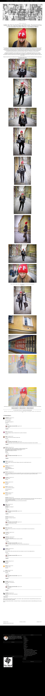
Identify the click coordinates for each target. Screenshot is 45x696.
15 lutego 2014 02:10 (10, 431)
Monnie (6, 431)
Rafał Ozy (6, 461)
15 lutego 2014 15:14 (19, 441)
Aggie (6, 527)
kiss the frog (15, 411)
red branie (33, 411)
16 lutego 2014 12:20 (19, 455)
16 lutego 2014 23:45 (11, 532)
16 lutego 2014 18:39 (11, 497)
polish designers (25, 411)
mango (20, 411)
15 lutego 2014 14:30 (10, 436)
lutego (25, 648)
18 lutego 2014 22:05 (19, 555)
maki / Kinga (7, 477)
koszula (18, 411)
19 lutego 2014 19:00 (11, 581)
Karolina (6, 570)
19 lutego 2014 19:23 (19, 586)
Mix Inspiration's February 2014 (28, 655)
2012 (24, 659)
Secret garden (7, 532)
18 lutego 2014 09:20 (11, 548)
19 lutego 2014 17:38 (10, 570)
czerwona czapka (10, 411)
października (26, 640)
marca (25, 647)
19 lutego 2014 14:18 (10, 565)
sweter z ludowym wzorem (38, 411)
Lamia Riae (6, 548)
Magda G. (6, 436)
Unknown (6, 486)
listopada (25, 639)
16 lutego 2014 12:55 (11, 477)
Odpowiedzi (7, 424)
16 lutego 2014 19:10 (10, 504)
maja (25, 645)
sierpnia (25, 642)
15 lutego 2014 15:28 (10, 461)
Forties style (6, 581)
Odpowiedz (6, 438)
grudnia (25, 638)
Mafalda (6, 504)
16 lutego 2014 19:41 (11, 516)
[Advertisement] (6, 682)
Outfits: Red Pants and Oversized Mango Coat (29, 654)
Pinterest (30, 408)
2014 (24, 637)
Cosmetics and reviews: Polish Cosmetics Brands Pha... (30, 653)
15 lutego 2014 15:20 (11, 447)
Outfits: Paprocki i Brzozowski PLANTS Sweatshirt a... (30, 650)
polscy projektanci (29, 411)
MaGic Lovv (6, 447)
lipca (24, 643)
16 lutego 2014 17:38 (10, 492)
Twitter (22, 408)
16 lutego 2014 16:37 (10, 486)
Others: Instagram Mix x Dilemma (28, 649)
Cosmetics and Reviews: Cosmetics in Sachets (29, 651)
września (25, 641)
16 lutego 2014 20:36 (9, 527)
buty (6, 411)
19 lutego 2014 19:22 (19, 575)
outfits (22, 411)
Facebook (15, 408)
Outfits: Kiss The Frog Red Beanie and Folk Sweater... (30, 652)
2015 (24, 636)
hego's (13, 411)
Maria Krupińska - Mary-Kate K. (11, 441)
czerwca (25, 644)
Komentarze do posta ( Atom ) (10, 623)
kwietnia (25, 646)
